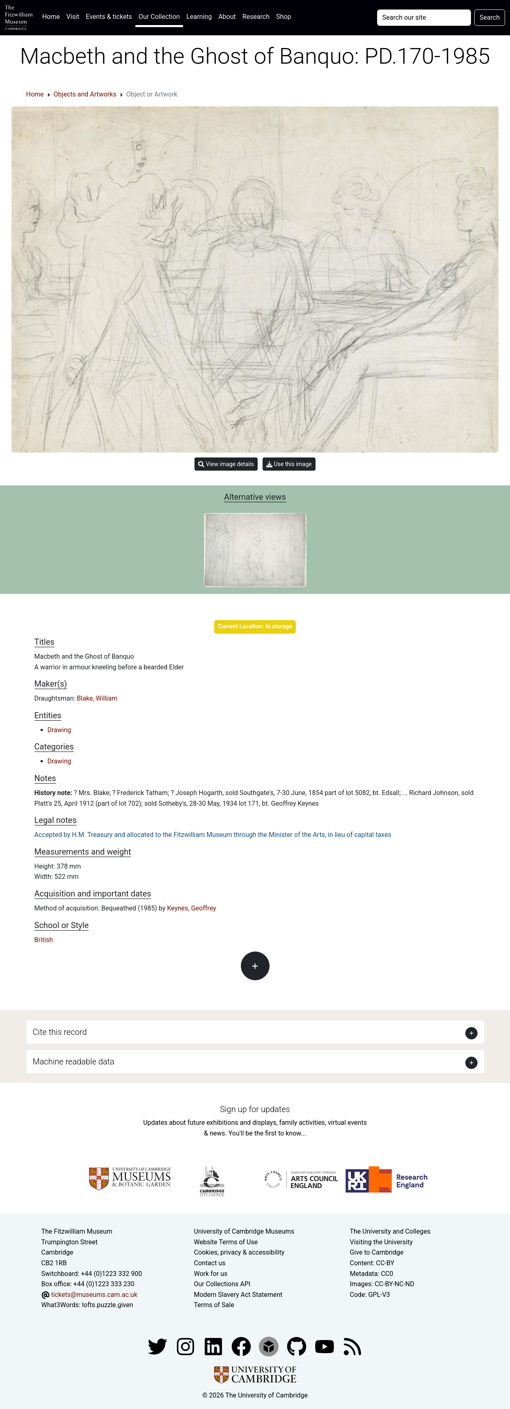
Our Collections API (222, 1284)
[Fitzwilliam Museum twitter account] (158, 1346)
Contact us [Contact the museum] (210, 1263)
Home (52, 16)
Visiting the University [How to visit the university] (381, 1242)
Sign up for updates (255, 1109)
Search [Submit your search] (490, 17)
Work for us (211, 1274)
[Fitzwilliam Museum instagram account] (186, 1346)
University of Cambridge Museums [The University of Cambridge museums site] (244, 1231)
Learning (199, 17)
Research (256, 17)
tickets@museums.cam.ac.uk (94, 1295)
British (43, 940)
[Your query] (424, 17)
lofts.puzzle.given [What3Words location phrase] (107, 1305)
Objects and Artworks (85, 94)
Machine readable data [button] (73, 1062)
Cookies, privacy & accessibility (239, 1252)
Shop (283, 17)
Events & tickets (109, 17)
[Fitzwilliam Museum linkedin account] (242, 1346)
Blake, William (97, 698)
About (227, 17)
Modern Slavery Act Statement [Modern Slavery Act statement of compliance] (238, 1295)
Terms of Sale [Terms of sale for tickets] (214, 1305)
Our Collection (159, 17)
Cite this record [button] (60, 1032)
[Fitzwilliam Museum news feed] (352, 1346)
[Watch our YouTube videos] (325, 1346)
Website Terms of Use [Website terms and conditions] (226, 1242)
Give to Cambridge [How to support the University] (377, 1252)
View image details (226, 464)
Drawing (59, 730)
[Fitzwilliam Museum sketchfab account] (270, 1346)
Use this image (289, 464)
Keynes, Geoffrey (191, 908)
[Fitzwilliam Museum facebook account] (214, 1346)
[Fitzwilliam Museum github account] (297, 1346)
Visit (72, 17)
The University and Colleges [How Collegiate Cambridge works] (390, 1231)
